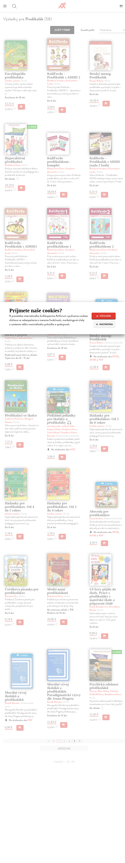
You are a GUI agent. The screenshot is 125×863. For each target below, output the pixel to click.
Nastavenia (104, 324)
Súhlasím (103, 316)
